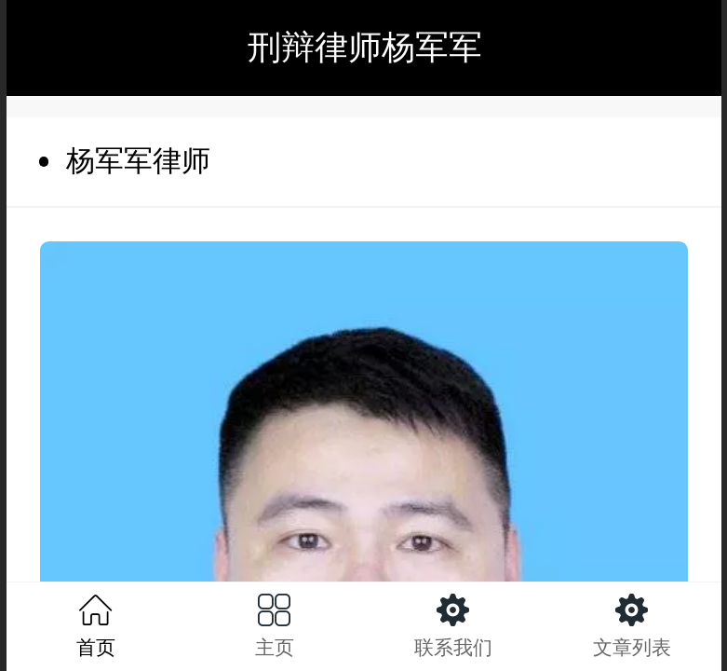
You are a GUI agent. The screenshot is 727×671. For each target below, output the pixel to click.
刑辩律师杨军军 (365, 47)
